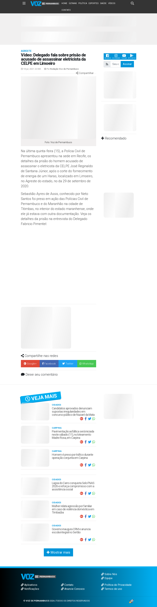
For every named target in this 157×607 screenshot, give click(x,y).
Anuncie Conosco (73, 588)
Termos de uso (111, 588)
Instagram (116, 56)
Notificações (30, 588)
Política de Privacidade (116, 584)
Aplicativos (29, 584)
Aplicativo (132, 56)
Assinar (127, 64)
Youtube (124, 56)
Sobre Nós (109, 574)
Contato (67, 584)
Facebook (107, 56)
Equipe (107, 578)
